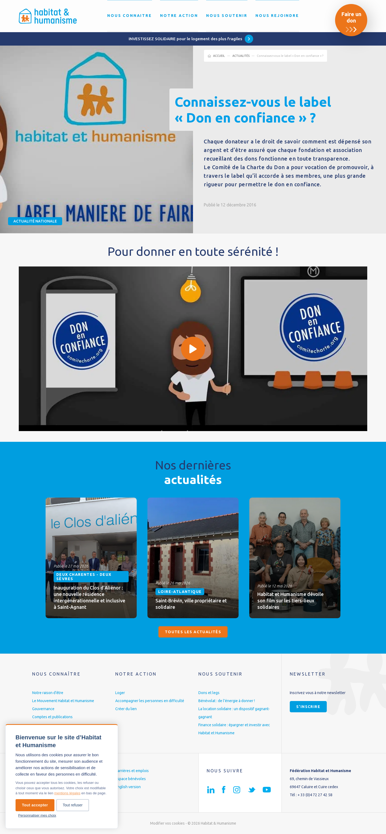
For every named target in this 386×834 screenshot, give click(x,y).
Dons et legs (209, 693)
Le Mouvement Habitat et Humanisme (63, 701)
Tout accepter (35, 805)
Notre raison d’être (47, 693)
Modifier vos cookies (167, 823)
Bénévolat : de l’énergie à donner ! (226, 701)
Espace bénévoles (130, 779)
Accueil (219, 55)
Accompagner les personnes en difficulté (149, 701)
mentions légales (67, 793)
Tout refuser (73, 805)
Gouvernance (43, 709)
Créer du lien (126, 709)
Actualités (241, 55)
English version (128, 787)
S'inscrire (308, 707)
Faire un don (351, 17)
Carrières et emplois (132, 771)
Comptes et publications (52, 717)
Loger (120, 693)
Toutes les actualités (193, 632)
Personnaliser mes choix (37, 815)
